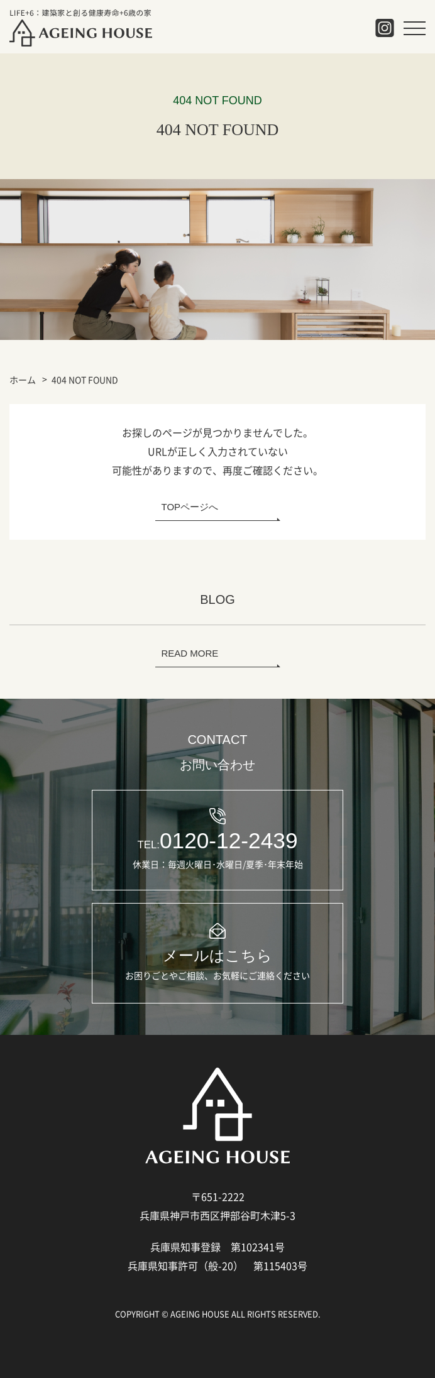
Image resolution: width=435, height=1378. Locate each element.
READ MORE (190, 653)
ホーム (22, 379)
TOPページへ (190, 506)
